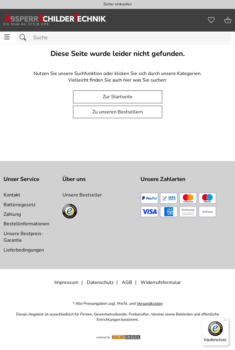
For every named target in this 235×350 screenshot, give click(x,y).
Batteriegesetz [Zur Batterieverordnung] (19, 204)
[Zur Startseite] (55, 20)
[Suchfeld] (123, 38)
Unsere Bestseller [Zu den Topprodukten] (82, 195)
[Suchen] (24, 38)
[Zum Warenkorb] (227, 20)
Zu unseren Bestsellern (117, 112)
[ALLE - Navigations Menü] (7, 37)
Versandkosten (150, 303)
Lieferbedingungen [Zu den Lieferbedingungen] (24, 250)
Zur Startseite (118, 96)
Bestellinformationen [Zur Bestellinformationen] (26, 224)
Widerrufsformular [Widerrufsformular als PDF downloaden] (161, 282)
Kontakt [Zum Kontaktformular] (12, 195)
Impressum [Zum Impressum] (66, 282)
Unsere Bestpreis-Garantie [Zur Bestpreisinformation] (23, 236)
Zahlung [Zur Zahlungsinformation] (12, 214)
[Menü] (225, 321)
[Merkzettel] (211, 20)
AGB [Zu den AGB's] (127, 282)
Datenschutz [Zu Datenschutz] (100, 282)
